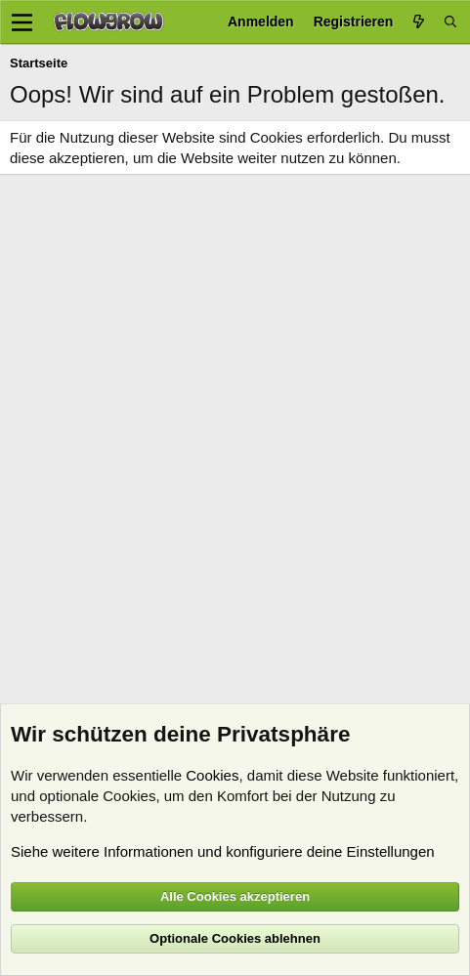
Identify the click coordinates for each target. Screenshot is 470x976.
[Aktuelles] (418, 22)
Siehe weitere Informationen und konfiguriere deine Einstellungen (223, 851)
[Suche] (450, 22)
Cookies (212, 775)
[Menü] (22, 22)
